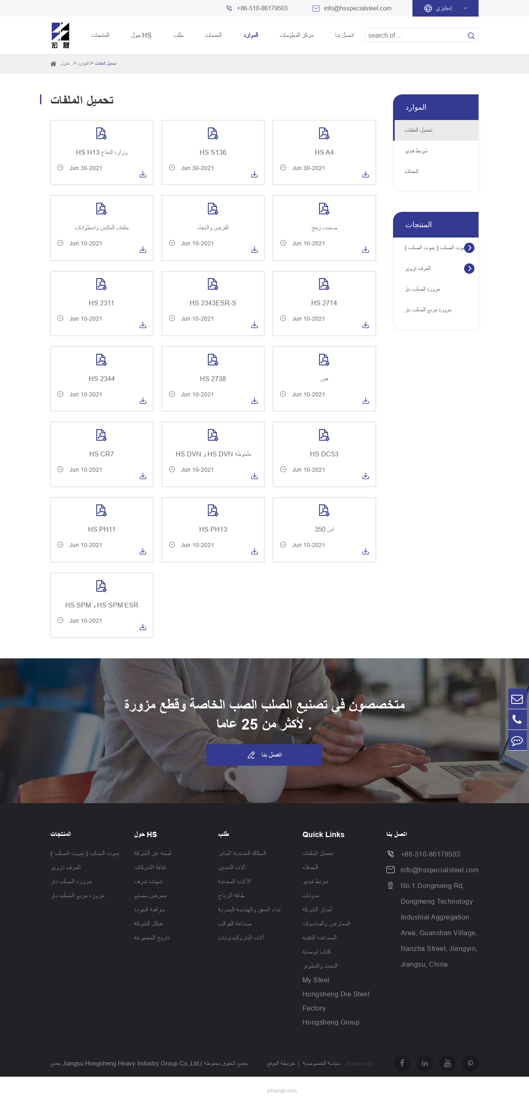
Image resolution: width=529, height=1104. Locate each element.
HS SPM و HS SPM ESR (101, 605)
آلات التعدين (231, 867)
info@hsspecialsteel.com (358, 8)
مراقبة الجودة (149, 909)
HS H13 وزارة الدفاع (101, 152)
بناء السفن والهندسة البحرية (249, 909)
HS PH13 (213, 529)
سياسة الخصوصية (321, 1063)
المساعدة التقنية (320, 937)
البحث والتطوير (320, 966)
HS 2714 (324, 303)
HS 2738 (213, 378)
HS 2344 (102, 378)
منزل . (66, 63)
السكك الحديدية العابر (242, 853)
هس (324, 378)
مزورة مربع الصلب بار (428, 309)
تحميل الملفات (105, 63)
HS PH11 (102, 529)
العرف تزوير (418, 268)
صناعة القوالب (235, 923)
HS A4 (324, 152)
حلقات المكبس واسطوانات (102, 227)
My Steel (316, 980)
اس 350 (324, 529)
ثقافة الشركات (150, 867)
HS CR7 (101, 454)
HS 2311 (101, 303)
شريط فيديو (416, 150)
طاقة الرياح (231, 895)
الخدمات (213, 35)
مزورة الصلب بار (422, 289)
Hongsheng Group (331, 1022)
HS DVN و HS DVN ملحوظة (213, 454)
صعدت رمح (324, 227)
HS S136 (213, 152)
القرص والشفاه (213, 227)
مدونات (311, 895)
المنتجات (100, 35)
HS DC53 (324, 454)
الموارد (250, 35)
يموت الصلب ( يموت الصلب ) (436, 247)
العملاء (411, 171)
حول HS (141, 35)
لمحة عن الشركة (152, 853)
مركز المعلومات (296, 35)
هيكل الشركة (148, 923)
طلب (178, 35)
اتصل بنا (344, 35)
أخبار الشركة (317, 909)
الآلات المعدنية (234, 881)
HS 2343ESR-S (213, 303)
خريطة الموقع (281, 1063)
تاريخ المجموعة (152, 937)
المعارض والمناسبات (326, 923)
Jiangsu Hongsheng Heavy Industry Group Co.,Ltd (130, 1063)
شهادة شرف (148, 881)
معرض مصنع (150, 895)
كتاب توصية (317, 951)
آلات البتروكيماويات (241, 937)
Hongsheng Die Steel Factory (336, 1001)
